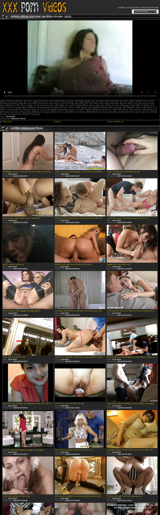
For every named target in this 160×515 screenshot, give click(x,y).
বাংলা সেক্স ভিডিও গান (116, 122)
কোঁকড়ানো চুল (7, 122)
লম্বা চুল (58, 122)
